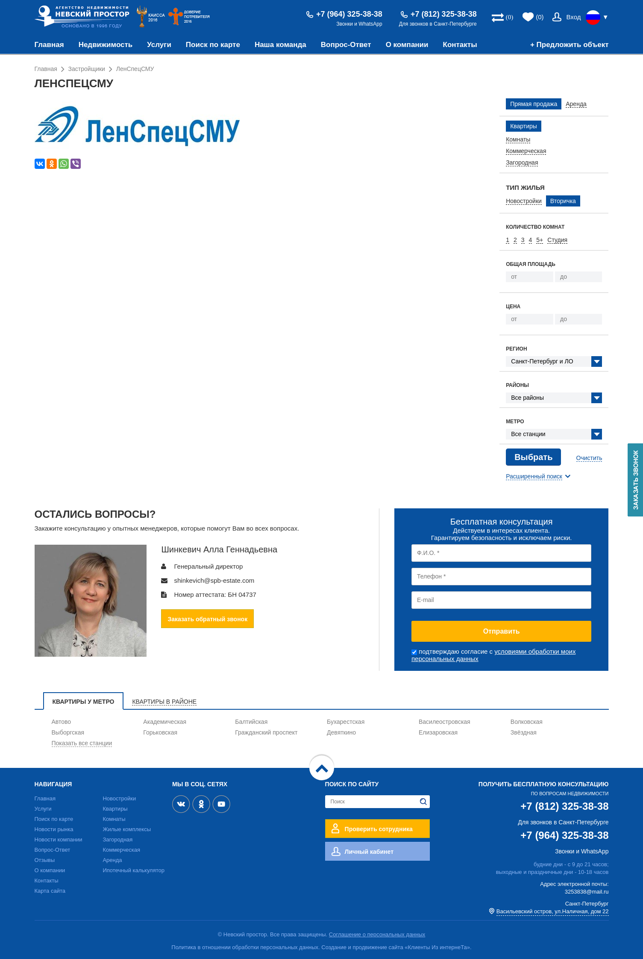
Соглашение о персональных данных (377, 934)
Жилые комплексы (127, 829)
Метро (515, 422)
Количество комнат (535, 227)
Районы (517, 385)
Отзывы (45, 860)
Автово (61, 721)
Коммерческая (121, 850)
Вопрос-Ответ (346, 45)
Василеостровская (444, 721)
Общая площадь (530, 264)
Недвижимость (106, 45)
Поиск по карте (213, 45)
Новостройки (119, 798)
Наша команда (280, 45)
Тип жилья (525, 187)
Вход (574, 17)
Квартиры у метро (84, 701)
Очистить (589, 457)
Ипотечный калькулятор (133, 870)
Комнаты (114, 819)
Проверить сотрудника (379, 829)
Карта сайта (50, 891)
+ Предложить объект (569, 45)
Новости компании (58, 839)
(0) (539, 17)
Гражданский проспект (266, 732)
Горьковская (160, 732)
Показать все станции (82, 743)
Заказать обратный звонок (207, 619)
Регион (516, 349)
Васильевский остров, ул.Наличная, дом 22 (552, 911)
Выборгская (68, 732)
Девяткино (341, 732)
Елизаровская (438, 732)
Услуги (159, 45)
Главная (49, 45)
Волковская (527, 721)
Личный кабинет (369, 851)
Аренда (112, 860)
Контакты (460, 45)
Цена (513, 307)
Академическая (164, 721)
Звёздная (524, 732)
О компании (407, 45)
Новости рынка (54, 829)
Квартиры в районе (164, 701)
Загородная (117, 839)
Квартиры (115, 809)
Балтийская (251, 721)
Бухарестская (345, 721)
